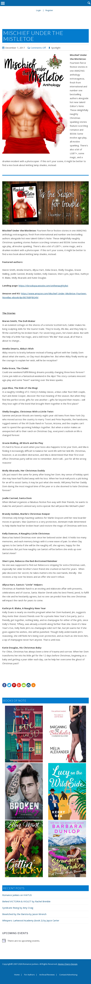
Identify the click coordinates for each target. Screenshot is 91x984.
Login (38, 10)
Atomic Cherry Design (67, 964)
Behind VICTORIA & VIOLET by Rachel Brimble (26, 901)
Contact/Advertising (68, 975)
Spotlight (55, 47)
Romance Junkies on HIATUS (17, 895)
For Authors (29, 975)
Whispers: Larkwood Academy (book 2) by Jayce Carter (30, 920)
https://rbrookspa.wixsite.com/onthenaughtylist (43, 285)
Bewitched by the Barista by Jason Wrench (24, 914)
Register (49, 10)
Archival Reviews (47, 975)
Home (17, 975)
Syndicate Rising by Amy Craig (17, 907)
